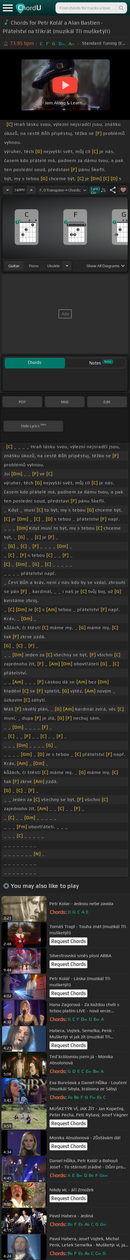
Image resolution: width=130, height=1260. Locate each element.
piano (34, 266)
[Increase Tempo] (31, 190)
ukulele (53, 266)
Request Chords (68, 941)
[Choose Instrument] (67, 265)
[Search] (121, 8)
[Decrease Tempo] (7, 190)
